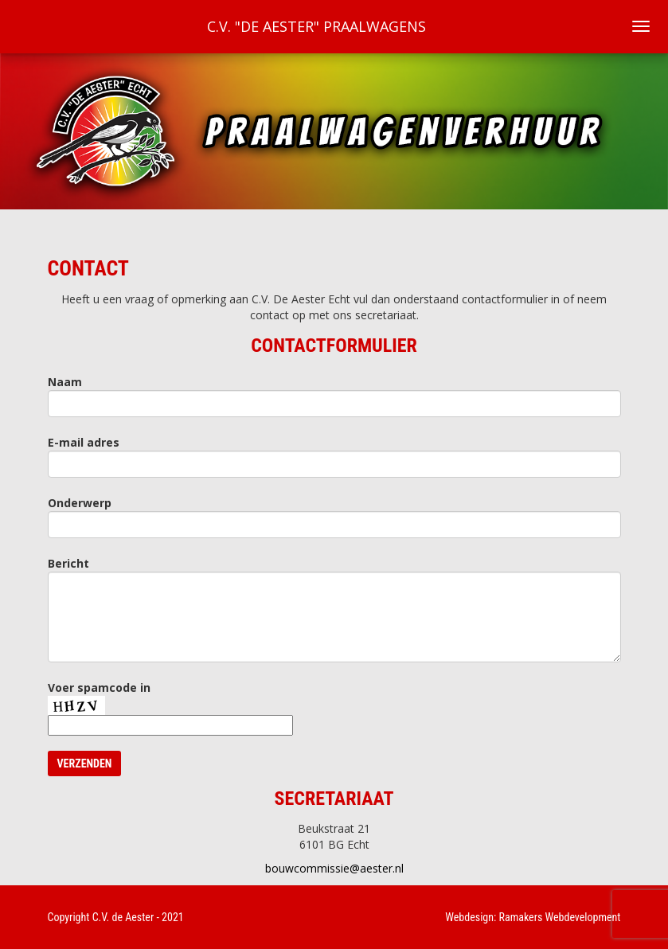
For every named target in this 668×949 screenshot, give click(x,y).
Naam (65, 381)
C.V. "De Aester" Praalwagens (316, 26)
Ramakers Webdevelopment (560, 917)
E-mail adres (83, 442)
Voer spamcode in (99, 687)
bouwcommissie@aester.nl (334, 868)
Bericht (68, 563)
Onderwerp (79, 502)
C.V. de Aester (123, 917)
